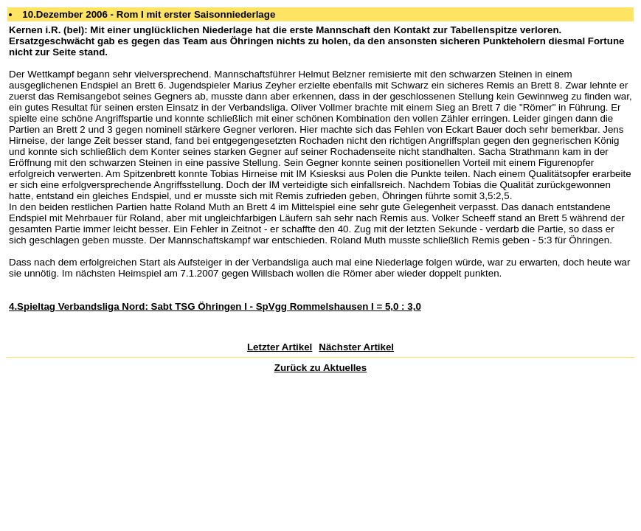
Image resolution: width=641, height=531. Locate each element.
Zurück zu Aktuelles (320, 367)
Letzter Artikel (279, 347)
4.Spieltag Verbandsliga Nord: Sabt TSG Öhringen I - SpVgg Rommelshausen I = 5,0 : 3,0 (215, 306)
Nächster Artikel (356, 347)
